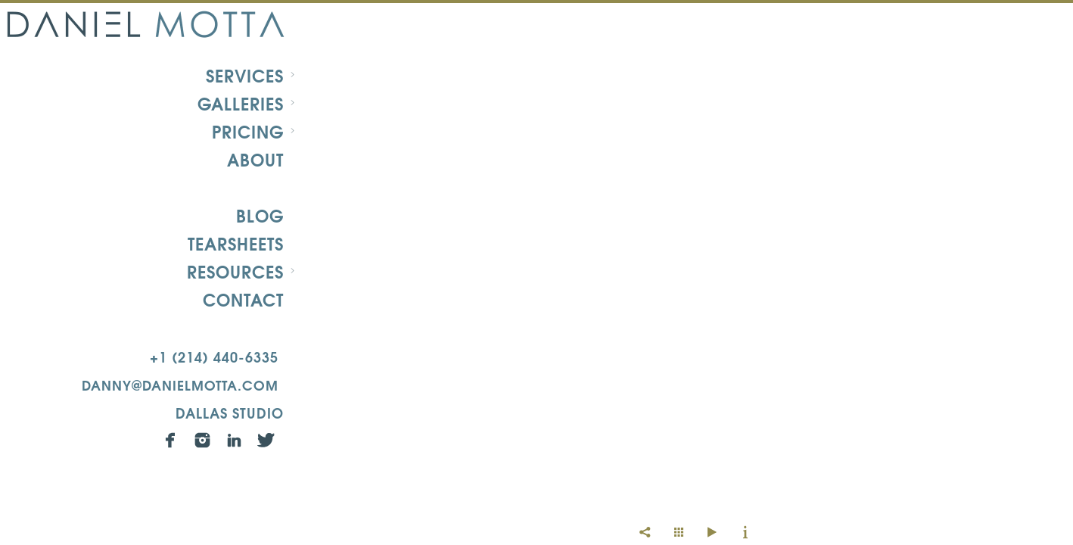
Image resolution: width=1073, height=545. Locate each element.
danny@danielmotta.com (180, 384)
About (255, 159)
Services (245, 75)
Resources (235, 271)
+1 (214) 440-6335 (214, 356)
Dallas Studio (230, 412)
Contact (243, 299)
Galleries (240, 103)
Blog (260, 215)
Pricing (248, 131)
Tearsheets (236, 243)
